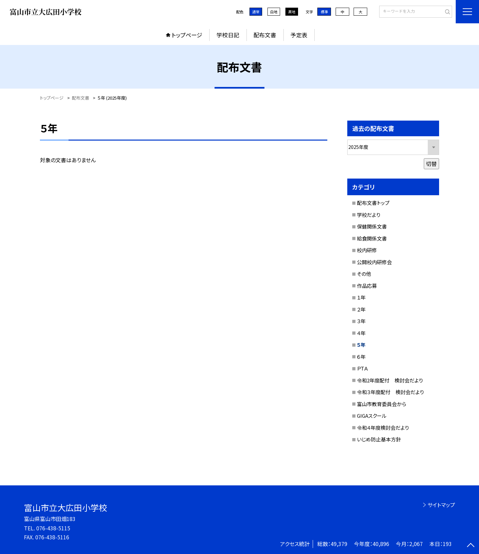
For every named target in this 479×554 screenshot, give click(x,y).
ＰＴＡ (362, 368)
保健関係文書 (372, 226)
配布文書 (264, 35)
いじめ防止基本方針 (379, 439)
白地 (273, 11)
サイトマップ (441, 505)
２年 (361, 309)
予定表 (298, 35)
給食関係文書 (372, 238)
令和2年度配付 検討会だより (390, 380)
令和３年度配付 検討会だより (390, 391)
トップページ (187, 35)
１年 (361, 297)
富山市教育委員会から (381, 403)
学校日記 (228, 35)
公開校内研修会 (374, 262)
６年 (361, 356)
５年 (361, 344)
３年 (361, 320)
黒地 (291, 11)
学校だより (368, 214)
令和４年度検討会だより (383, 427)
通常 (255, 11)
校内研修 (367, 250)
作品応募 (367, 285)
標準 (324, 11)
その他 (364, 273)
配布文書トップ (373, 202)
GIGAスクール (372, 415)
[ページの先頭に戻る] (470, 545)
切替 (431, 164)
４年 (361, 332)
